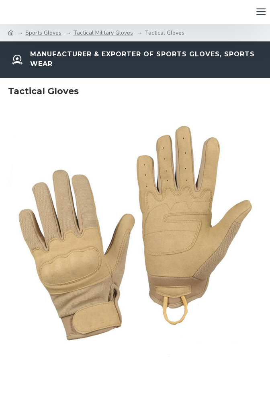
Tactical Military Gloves (103, 33)
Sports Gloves (43, 33)
